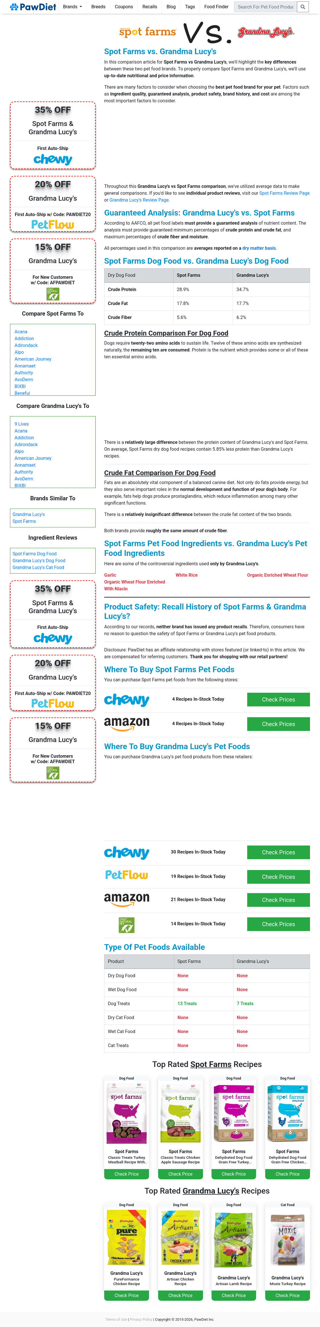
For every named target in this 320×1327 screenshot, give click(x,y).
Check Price (126, 1174)
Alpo (19, 352)
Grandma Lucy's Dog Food (39, 560)
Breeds (98, 6)
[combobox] (265, 6)
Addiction (24, 338)
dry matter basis (259, 248)
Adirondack (26, 345)
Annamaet (25, 366)
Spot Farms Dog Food (35, 553)
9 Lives (22, 424)
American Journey (33, 359)
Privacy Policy (141, 1319)
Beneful (22, 393)
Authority (24, 372)
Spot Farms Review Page (284, 193)
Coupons (124, 6)
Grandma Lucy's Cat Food (38, 567)
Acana (21, 331)
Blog (171, 6)
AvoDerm (24, 379)
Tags (190, 6)
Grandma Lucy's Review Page (139, 200)
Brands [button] (71, 6)
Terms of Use (116, 1319)
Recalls (149, 6)
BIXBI (20, 386)
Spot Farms (24, 521)
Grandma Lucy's (29, 514)
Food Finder (216, 6)
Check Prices (278, 699)
